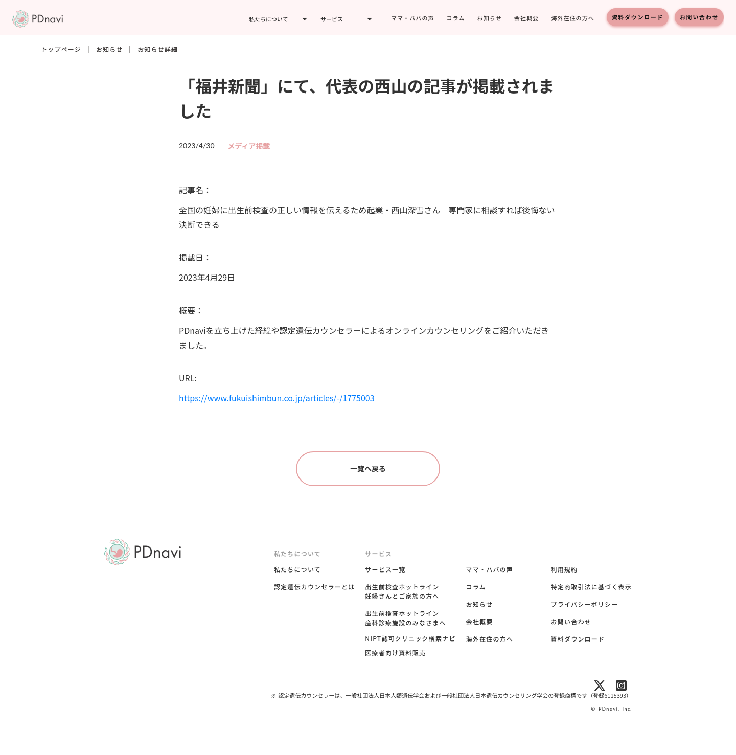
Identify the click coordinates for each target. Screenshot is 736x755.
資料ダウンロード (637, 17)
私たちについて (297, 569)
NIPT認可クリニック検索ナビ (410, 638)
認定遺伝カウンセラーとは (314, 586)
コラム (456, 18)
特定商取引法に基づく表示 (591, 586)
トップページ (61, 49)
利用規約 (564, 569)
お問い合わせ (699, 17)
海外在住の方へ (572, 18)
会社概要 (526, 18)
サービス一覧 (385, 569)
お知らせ (489, 18)
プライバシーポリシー (584, 604)
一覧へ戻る (368, 468)
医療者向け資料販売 (395, 653)
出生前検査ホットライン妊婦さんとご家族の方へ (402, 591)
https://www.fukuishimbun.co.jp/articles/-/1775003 (277, 398)
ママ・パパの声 (412, 18)
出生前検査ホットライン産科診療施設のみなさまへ (405, 618)
